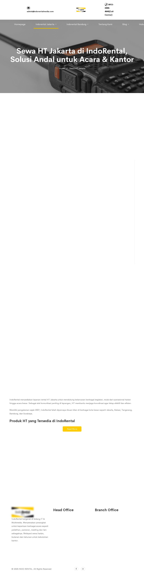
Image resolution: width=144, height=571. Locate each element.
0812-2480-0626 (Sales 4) (68, 545)
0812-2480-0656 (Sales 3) (68, 540)
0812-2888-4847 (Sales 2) (68, 535)
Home (62, 68)
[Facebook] (76, 569)
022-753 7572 (63, 551)
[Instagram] (83, 569)
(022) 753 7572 (63, 556)
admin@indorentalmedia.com (40, 9)
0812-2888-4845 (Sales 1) (68, 529)
